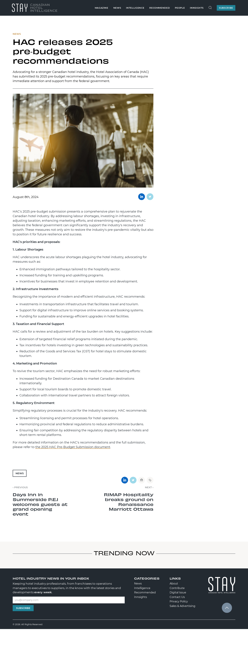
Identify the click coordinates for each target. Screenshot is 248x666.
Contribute (177, 588)
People (180, 7)
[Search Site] (210, 8)
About (174, 583)
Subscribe (23, 608)
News (117, 7)
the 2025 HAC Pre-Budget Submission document (72, 447)
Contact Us (177, 597)
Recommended (159, 7)
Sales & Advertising (182, 606)
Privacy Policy (179, 601)
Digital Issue (178, 592)
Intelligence (135, 7)
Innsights (197, 7)
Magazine (101, 7)
